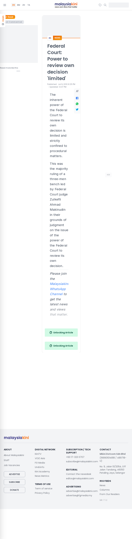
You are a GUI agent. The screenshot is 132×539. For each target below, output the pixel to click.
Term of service (43, 488)
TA (28, 5)
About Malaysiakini (14, 455)
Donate (14, 490)
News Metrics (42, 476)
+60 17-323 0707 (75, 457)
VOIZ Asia (40, 458)
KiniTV (38, 454)
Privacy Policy (42, 493)
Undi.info (39, 467)
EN (13, 5)
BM (18, 5)
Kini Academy (42, 471)
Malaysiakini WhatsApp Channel (59, 289)
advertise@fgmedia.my (79, 495)
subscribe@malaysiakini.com (82, 461)
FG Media (40, 462)
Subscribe (14, 482)
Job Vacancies (12, 465)
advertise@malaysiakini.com (82, 491)
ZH (23, 5)
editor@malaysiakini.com (80, 478)
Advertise (14, 474)
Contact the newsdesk (78, 474)
